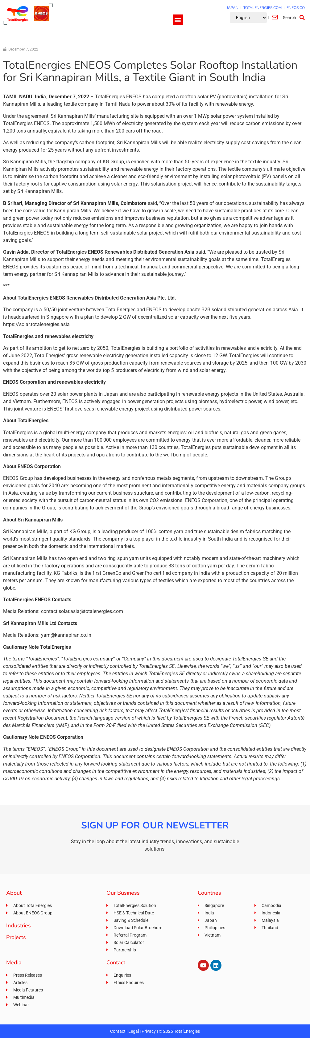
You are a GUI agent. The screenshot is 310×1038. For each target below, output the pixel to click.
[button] (178, 19)
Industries (18, 925)
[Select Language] (248, 17)
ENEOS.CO (296, 7)
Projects (16, 937)
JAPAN (232, 7)
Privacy (149, 1031)
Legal (133, 1031)
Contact (118, 1031)
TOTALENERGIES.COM (262, 7)
